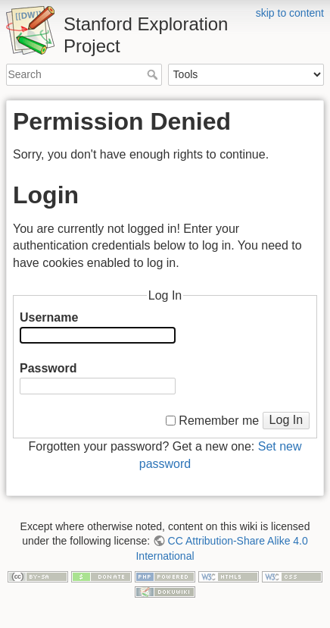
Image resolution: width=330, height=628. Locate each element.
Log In (286, 419)
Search (154, 74)
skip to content (290, 13)
